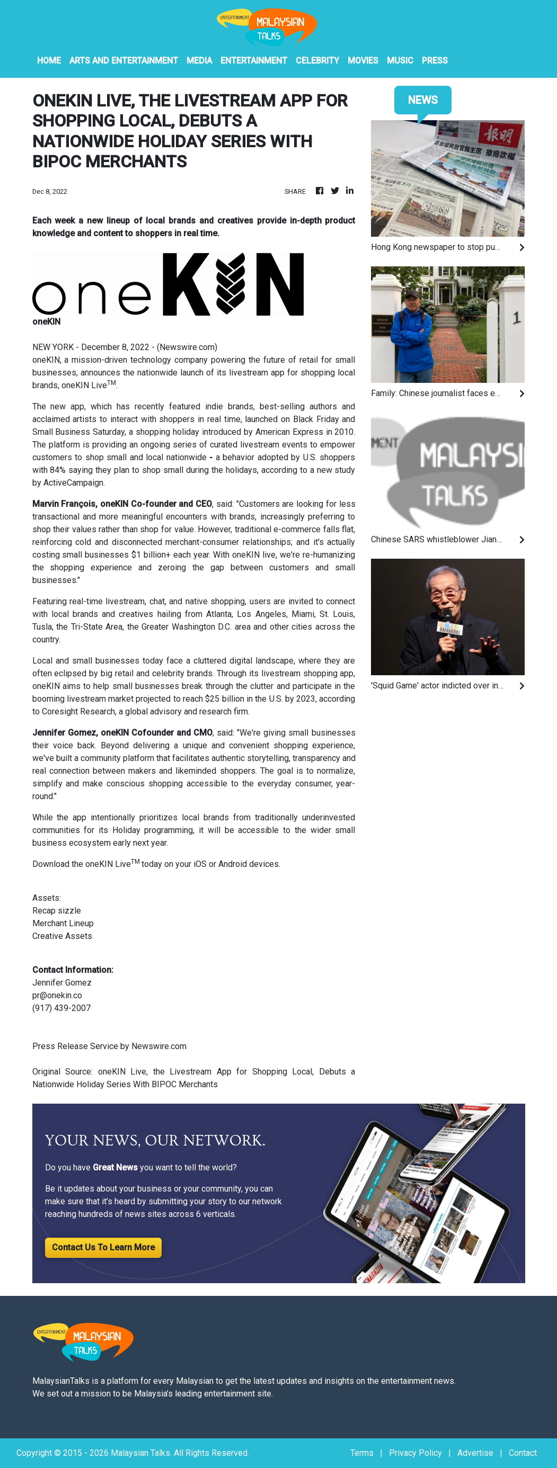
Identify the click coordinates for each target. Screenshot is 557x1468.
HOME (49, 61)
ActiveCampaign (73, 483)
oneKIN (46, 360)
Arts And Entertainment (123, 61)
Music (400, 61)
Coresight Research (78, 711)
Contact (523, 1453)
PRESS (435, 61)
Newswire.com (187, 347)
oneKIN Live (84, 385)
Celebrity (317, 61)
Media (199, 61)
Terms (362, 1453)
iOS (199, 864)
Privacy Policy (415, 1453)
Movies (363, 61)
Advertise (475, 1453)
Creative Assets (63, 936)
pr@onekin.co (57, 995)
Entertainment (253, 61)
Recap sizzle (57, 911)
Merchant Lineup (63, 923)
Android (232, 864)
